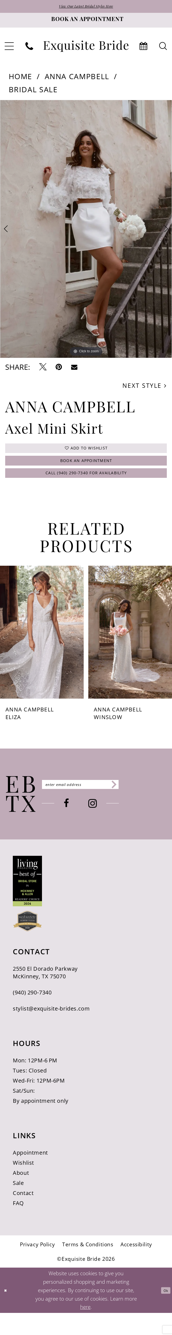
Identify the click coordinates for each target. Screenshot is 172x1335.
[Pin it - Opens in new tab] (59, 370)
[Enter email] (103, 806)
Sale (18, 1205)
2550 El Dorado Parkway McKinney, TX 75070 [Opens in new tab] (45, 994)
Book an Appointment (86, 473)
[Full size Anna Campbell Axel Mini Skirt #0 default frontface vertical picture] (86, 231)
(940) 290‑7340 (32, 1014)
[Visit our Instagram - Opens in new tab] (115, 828)
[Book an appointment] (86, 23)
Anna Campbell (77, 79)
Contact (23, 1215)
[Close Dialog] (8, 1312)
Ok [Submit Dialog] (163, 1312)
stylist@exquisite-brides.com (51, 1030)
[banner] (86, 49)
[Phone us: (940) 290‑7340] (29, 49)
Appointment (30, 1174)
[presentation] (42, 654)
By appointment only (40, 1123)
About (21, 1195)
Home (20, 79)
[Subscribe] (155, 806)
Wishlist (23, 1184)
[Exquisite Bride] (20, 816)
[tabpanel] (86, 231)
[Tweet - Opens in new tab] (43, 370)
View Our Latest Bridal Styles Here (86, 8)
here (85, 1328)
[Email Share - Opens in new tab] (74, 370)
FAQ (18, 1225)
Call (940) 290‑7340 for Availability (86, 492)
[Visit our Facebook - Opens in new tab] (89, 828)
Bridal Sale (33, 92)
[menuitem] (29, 49)
